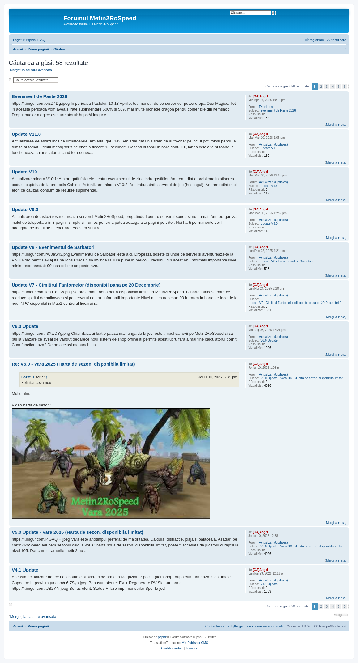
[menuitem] (41, 40)
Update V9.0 (269, 223)
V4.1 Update (269, 584)
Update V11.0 (269, 148)
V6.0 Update (269, 340)
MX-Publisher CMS (195, 642)
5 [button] (339, 86)
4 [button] (333, 86)
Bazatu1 (28, 377)
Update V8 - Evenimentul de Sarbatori (286, 261)
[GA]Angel (260, 96)
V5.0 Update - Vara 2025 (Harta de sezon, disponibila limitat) (301, 378)
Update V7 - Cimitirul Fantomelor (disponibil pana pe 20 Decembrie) (294, 302)
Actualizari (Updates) (273, 144)
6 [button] (345, 86)
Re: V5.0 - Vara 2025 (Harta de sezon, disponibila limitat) (73, 364)
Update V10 (268, 186)
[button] (348, 86)
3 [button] (327, 86)
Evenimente (267, 106)
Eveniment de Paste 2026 (278, 110)
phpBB (162, 637)
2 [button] (321, 86)
